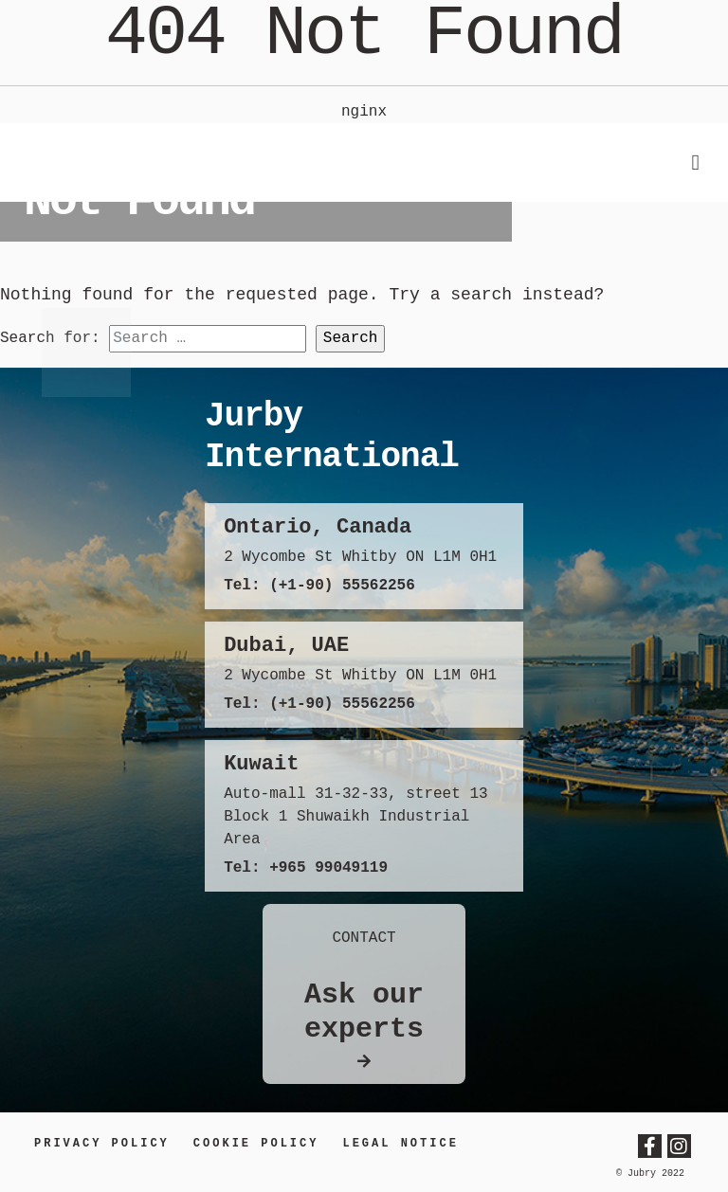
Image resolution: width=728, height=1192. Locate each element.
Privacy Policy (102, 1143)
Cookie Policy (256, 1143)
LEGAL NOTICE (400, 1143)
